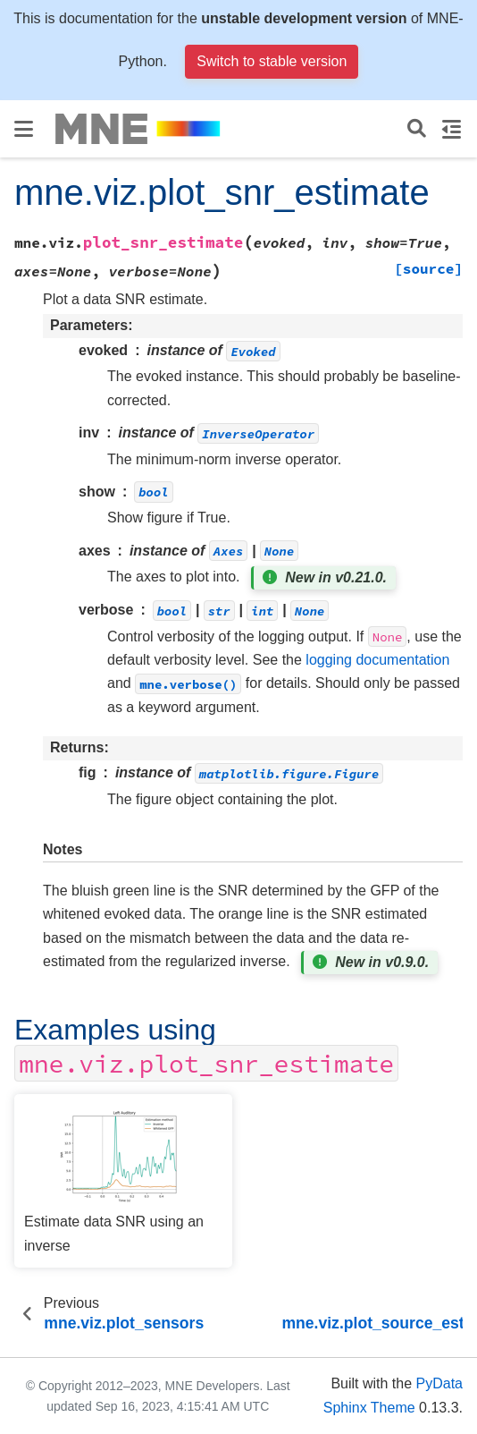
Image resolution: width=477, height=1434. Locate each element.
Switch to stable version (272, 61)
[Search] (416, 129)
